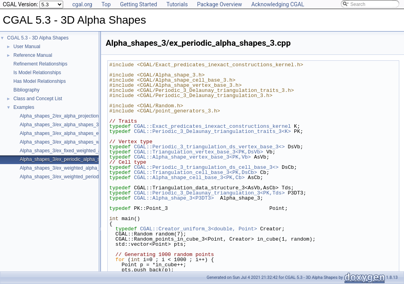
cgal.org (82, 4)
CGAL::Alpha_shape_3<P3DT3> (174, 198)
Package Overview (219, 4)
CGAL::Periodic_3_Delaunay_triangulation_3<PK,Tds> (209, 192)
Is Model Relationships (37, 72)
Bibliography (26, 90)
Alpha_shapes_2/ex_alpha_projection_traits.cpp (70, 116)
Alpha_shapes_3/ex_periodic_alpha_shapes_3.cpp (73, 159)
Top (106, 4)
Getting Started (138, 4)
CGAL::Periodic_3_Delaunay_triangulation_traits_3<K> (212, 131)
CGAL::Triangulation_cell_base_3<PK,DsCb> (195, 172)
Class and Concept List (37, 98)
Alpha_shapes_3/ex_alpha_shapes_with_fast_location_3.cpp (84, 142)
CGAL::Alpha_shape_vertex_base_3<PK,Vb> (192, 157)
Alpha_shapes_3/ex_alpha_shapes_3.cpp (64, 124)
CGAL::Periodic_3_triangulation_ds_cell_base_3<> (206, 167)
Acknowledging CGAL (277, 4)
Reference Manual (32, 55)
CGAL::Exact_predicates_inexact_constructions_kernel (212, 126)
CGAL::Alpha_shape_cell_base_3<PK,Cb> (189, 177)
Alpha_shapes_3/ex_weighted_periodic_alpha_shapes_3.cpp (84, 176)
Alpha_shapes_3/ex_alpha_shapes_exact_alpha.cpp (75, 133)
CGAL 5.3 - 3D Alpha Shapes (38, 38)
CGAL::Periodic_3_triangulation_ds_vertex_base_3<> (209, 146)
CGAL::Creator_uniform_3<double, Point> (198, 228)
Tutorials (177, 4)
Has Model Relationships (39, 81)
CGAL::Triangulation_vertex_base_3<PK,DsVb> (198, 151)
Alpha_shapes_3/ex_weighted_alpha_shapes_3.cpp (74, 168)
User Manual (26, 46)
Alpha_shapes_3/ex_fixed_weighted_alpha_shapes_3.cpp (81, 150)
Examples (23, 107)
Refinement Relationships (40, 64)
